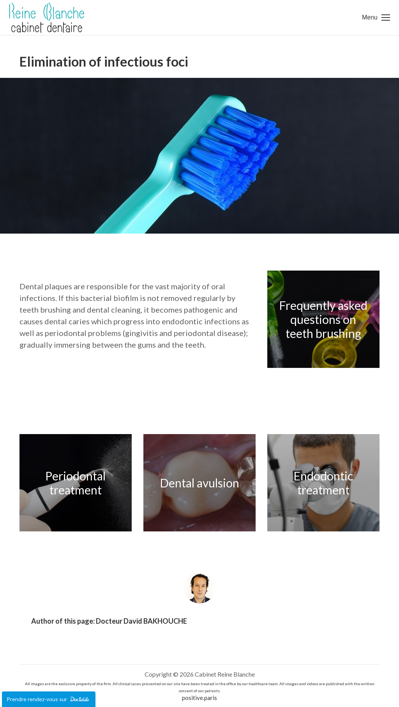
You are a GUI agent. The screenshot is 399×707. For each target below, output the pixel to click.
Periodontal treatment (75, 483)
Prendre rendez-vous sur (49, 699)
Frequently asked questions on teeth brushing (323, 319)
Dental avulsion (199, 483)
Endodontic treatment (323, 483)
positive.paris (199, 697)
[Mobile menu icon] (376, 17)
